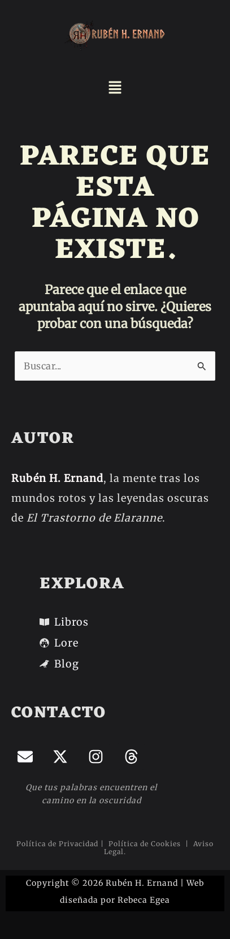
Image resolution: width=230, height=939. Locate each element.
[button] (115, 88)
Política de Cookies (146, 843)
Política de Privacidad (57, 843)
